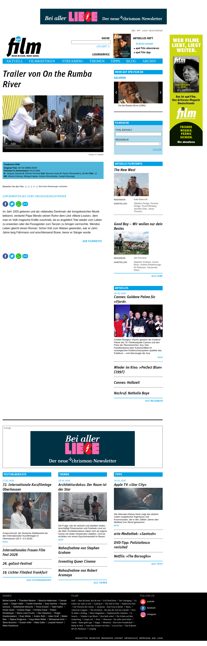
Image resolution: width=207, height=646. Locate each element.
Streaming (72, 61)
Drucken (32, 204)
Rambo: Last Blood (89, 616)
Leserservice (101, 54)
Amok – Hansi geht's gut (81, 622)
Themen (97, 61)
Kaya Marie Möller (37, 619)
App (139, 31)
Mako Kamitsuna (10, 625)
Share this (5, 204)
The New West (124, 170)
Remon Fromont (33, 173)
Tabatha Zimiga (141, 203)
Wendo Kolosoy (15, 176)
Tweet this (12, 204)
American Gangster (79, 610)
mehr (160, 358)
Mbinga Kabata (31, 176)
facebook (151, 608)
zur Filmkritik (92, 241)
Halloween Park (128, 603)
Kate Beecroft (141, 199)
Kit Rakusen (140, 267)
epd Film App (143, 52)
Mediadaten (107, 638)
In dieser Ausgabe (144, 44)
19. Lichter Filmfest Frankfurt (25, 572)
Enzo (98, 619)
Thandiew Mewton (27, 600)
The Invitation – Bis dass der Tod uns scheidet (109, 610)
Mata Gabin (39, 622)
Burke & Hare (77, 625)
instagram (151, 614)
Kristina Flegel (24, 610)
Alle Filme (157, 276)
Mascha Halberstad (48, 600)
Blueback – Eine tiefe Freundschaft (117, 622)
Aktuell (14, 61)
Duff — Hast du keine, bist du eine (86, 600)
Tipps (115, 61)
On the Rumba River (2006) (132, 105)
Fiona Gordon (42, 607)
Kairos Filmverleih (71, 173)
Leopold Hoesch (55, 622)
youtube (150, 601)
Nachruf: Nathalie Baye (131, 393)
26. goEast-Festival (17, 564)
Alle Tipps (157, 564)
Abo (133, 31)
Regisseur (122, 139)
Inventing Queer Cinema (76, 562)
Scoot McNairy (149, 206)
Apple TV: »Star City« (130, 485)
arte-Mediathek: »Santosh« (135, 534)
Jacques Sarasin (14, 173)
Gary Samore (51, 603)
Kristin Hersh (9, 610)
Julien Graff (53, 616)
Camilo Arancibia (34, 603)
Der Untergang (125, 600)
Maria (128, 607)
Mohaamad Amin (57, 619)
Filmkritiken (42, 61)
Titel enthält (123, 130)
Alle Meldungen (154, 401)
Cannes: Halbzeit (127, 383)
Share (18, 204)
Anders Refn (39, 616)
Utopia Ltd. (88, 619)
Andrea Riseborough (150, 264)
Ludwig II (98, 603)
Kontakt (118, 638)
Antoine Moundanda (48, 176)
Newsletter (81, 638)
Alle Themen (100, 583)
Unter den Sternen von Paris (97, 625)
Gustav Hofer (25, 622)
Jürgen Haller (17, 603)
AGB (154, 638)
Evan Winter (25, 616)
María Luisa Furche (26, 613)
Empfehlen (25, 204)
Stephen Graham (142, 262)
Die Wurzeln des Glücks (84, 607)
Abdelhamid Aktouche (23, 607)
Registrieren (156, 31)
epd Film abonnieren (147, 48)
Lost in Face (117, 625)
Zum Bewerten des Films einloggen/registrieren (34, 196)
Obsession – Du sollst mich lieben (117, 619)
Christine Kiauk (40, 610)
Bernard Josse (52, 173)
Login (145, 31)
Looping (92, 629)
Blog (131, 61)
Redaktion (94, 638)
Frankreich (9, 164)
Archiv (149, 61)
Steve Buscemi (10, 622)
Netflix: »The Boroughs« (132, 556)
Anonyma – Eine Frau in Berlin (110, 607)
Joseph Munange (67, 176)
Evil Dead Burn (109, 600)
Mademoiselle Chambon (117, 613)
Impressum (144, 638)
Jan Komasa (140, 258)
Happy (97, 622)
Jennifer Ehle (140, 208)
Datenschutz (131, 638)
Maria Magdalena (97, 613)
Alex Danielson (44, 613)
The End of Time (112, 603)
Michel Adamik (9, 600)
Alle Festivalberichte (39, 580)
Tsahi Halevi (57, 607)
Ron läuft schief (107, 616)
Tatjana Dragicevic (17, 619)
